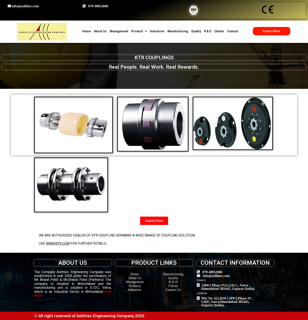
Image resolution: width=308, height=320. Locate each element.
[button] (271, 31)
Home (86, 31)
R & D (207, 31)
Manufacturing (177, 31)
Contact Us (173, 290)
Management (119, 31)
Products (135, 286)
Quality (196, 31)
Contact (232, 31)
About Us (100, 31)
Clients (219, 31)
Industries (157, 31)
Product (139, 31)
